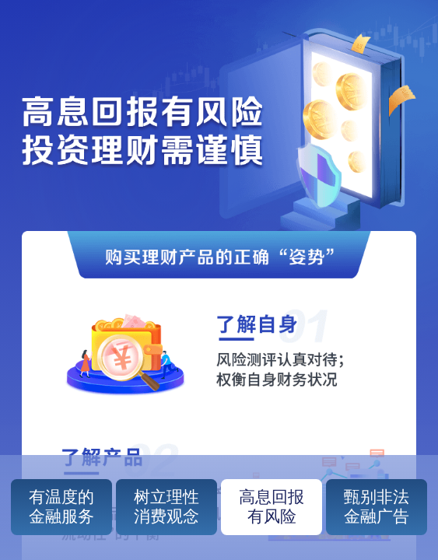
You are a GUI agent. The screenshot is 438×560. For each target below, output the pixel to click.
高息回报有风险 (271, 507)
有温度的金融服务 (61, 507)
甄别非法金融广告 (376, 507)
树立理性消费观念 (166, 507)
